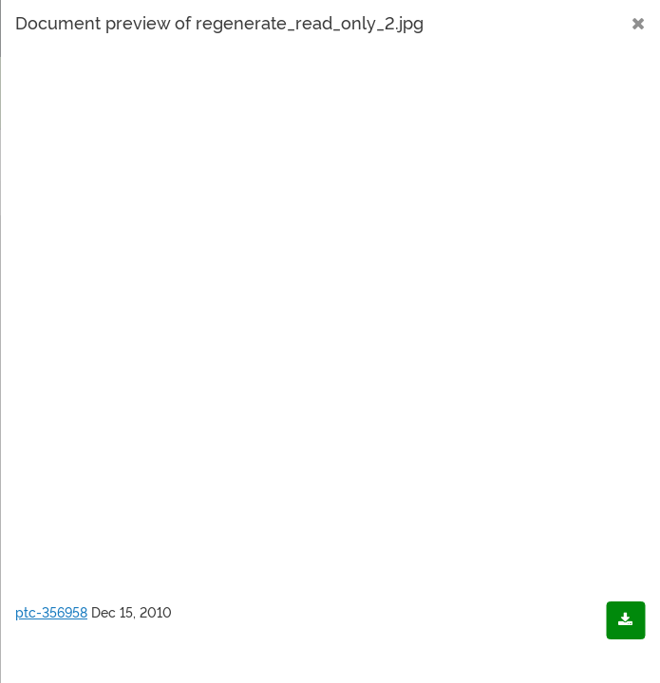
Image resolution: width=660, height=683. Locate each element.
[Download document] (625, 620)
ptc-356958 (51, 612)
